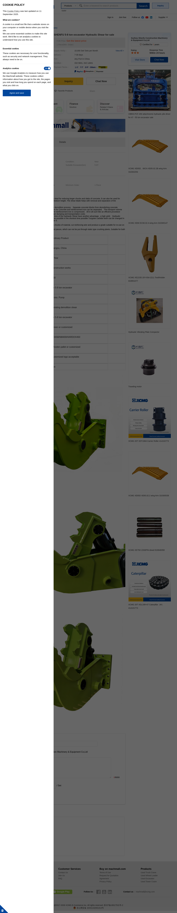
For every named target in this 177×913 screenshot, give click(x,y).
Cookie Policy (13, 11)
